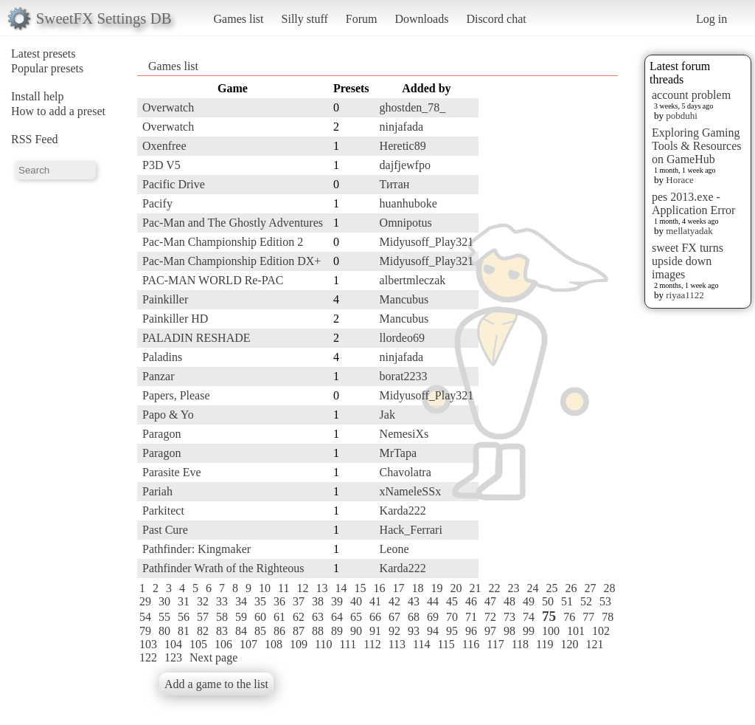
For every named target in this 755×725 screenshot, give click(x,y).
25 (551, 588)
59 (241, 617)
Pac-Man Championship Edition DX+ (231, 261)
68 (414, 617)
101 (576, 631)
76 (569, 617)
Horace (680, 179)
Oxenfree (164, 146)
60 (260, 617)
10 (265, 588)
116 (470, 644)
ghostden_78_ (413, 107)
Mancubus (404, 299)
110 (323, 644)
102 (601, 631)
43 (414, 601)
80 (164, 631)
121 (594, 644)
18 (417, 588)
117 (495, 644)
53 (605, 601)
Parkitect (163, 510)
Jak (387, 414)
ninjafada (402, 126)
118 (520, 644)
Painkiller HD (175, 318)
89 (337, 631)
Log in (711, 19)
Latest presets (43, 53)
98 (509, 631)
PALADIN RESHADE (196, 337)
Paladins (162, 357)
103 (148, 644)
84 (241, 631)
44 (433, 601)
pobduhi (681, 115)
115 (445, 644)
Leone (394, 549)
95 (452, 631)
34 (241, 601)
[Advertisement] (559, 300)
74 (529, 617)
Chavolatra (405, 472)
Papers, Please (176, 395)
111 (347, 644)
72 (490, 617)
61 (279, 617)
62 (299, 617)
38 (318, 601)
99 (529, 631)
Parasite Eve (171, 472)
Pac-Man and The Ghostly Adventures (232, 222)
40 (356, 601)
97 (490, 631)
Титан (395, 184)
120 (569, 644)
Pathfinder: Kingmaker (196, 549)
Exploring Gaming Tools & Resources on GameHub (697, 145)
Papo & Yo (168, 414)
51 (567, 601)
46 (471, 601)
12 (302, 588)
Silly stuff (305, 19)
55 (164, 617)
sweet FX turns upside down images (687, 261)
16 (379, 588)
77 (588, 617)
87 (299, 631)
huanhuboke (408, 203)
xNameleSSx (411, 491)
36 (279, 601)
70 (452, 617)
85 (260, 631)
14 (341, 588)
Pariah (157, 491)
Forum (362, 19)
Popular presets (47, 68)
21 (475, 588)
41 (375, 601)
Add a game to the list (216, 684)
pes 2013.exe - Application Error (693, 203)
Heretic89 (403, 146)
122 (148, 657)
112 (371, 644)
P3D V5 (161, 165)
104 (173, 644)
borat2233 (404, 376)
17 (398, 588)
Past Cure (165, 529)
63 (318, 617)
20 (456, 588)
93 (414, 631)
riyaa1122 (685, 294)
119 (544, 644)
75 (549, 616)
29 (145, 601)
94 (433, 631)
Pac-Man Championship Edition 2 (222, 242)
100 (551, 631)
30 (164, 601)
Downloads (421, 19)
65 (356, 617)
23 (513, 588)
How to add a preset (58, 111)
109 (298, 644)
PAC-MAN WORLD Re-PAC (212, 280)
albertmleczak (413, 280)
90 (356, 631)
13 (321, 588)
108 (273, 644)
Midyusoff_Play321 (427, 242)
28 (609, 588)
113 (397, 644)
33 (222, 601)
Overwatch (168, 107)
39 (337, 601)
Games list (239, 19)
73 (509, 617)
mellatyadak (689, 230)
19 (436, 588)
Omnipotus (406, 222)
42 (394, 601)
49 (529, 601)
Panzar (158, 376)
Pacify (157, 203)
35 (260, 601)
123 (173, 657)
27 (590, 588)
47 (490, 601)
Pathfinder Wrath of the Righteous (223, 568)
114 (421, 644)
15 (360, 588)
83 (222, 631)
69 (433, 617)
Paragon (161, 433)
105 (198, 644)
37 (299, 601)
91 (375, 631)
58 (222, 617)
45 (452, 601)
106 (223, 644)
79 (145, 631)
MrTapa (398, 453)
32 (203, 601)
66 (375, 617)
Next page (213, 657)
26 (571, 588)
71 (471, 617)
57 (203, 617)
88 (318, 631)
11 (283, 588)
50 (548, 601)
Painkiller (165, 299)
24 (532, 588)
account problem (691, 95)
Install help (37, 96)
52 (586, 601)
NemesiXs (404, 433)
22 (494, 588)
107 (248, 644)
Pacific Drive (173, 184)
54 (145, 617)
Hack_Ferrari (411, 529)
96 (471, 631)
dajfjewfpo (405, 165)
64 (337, 617)
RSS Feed (34, 139)
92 (394, 631)
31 (183, 601)
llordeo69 (402, 337)
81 (183, 631)
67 (394, 617)
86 (279, 631)
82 (203, 631)
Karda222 (403, 510)
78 (607, 617)
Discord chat (496, 19)
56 (183, 617)
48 (509, 601)
